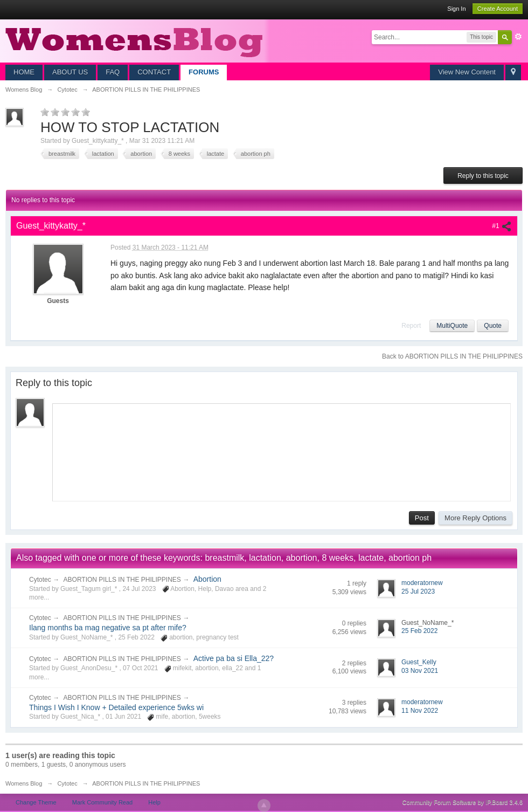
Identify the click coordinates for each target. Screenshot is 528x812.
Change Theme (36, 802)
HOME (23, 72)
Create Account (497, 8)
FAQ (113, 72)
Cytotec (40, 579)
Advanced (518, 36)
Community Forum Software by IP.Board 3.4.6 (462, 802)
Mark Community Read (102, 802)
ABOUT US (70, 72)
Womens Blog (23, 783)
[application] (281, 450)
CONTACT (154, 72)
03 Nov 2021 (419, 671)
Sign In (456, 8)
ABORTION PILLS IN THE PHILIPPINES (122, 579)
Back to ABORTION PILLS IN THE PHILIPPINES (452, 356)
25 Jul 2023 (418, 591)
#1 (502, 226)
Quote (493, 325)
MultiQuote (452, 325)
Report (411, 325)
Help (154, 802)
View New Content (467, 72)
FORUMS (204, 72)
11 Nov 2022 (419, 710)
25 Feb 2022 (419, 631)
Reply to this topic (483, 176)
